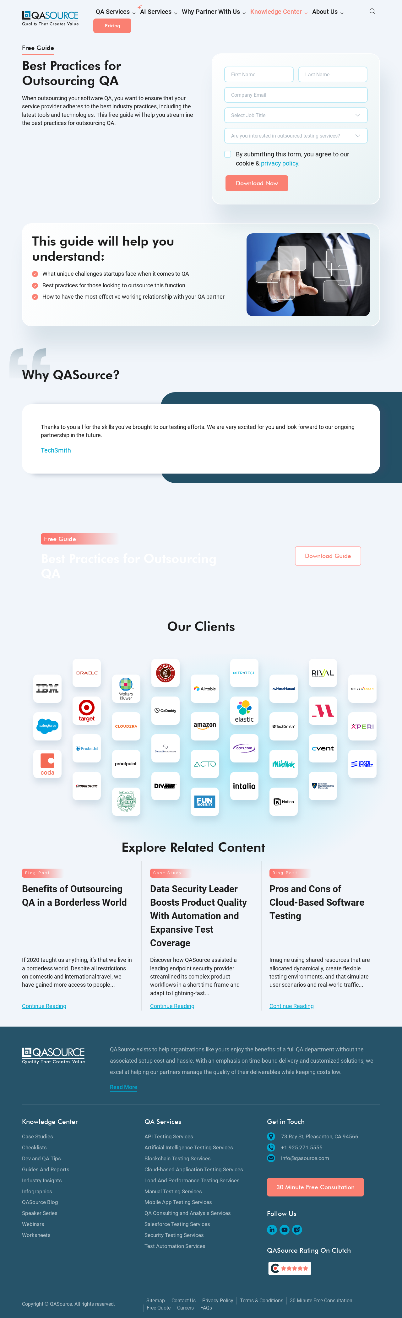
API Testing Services (168, 1136)
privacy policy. (280, 163)
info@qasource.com (298, 1158)
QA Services (109, 19)
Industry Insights (42, 1180)
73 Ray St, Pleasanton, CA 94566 (312, 1136)
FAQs (206, 1308)
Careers (185, 1308)
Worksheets (36, 1235)
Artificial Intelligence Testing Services (188, 1147)
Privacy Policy (217, 1301)
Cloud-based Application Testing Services (193, 1169)
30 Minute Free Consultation (315, 1187)
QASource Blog (40, 1202)
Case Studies (37, 1136)
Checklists (34, 1147)
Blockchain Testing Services (177, 1158)
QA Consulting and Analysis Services (187, 1213)
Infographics (37, 1191)
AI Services (147, 19)
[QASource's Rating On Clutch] (289, 1268)
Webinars (33, 1224)
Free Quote (159, 1308)
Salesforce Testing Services (177, 1224)
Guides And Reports (45, 1169)
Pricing (361, 19)
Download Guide (328, 556)
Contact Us (183, 1301)
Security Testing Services (174, 1235)
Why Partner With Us (193, 19)
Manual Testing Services (173, 1191)
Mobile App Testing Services (178, 1202)
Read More (123, 1087)
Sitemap (155, 1301)
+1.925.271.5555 (295, 1147)
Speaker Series (39, 1213)
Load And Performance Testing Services (192, 1180)
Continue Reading (44, 1006)
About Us (288, 19)
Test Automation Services (174, 1246)
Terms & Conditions (261, 1301)
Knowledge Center (247, 19)
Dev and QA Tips (41, 1158)
